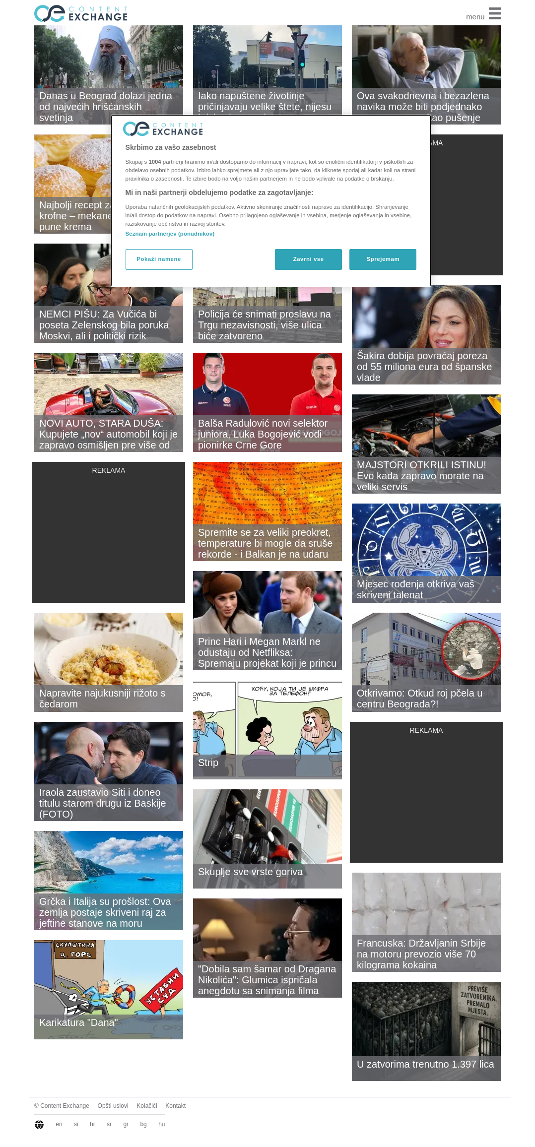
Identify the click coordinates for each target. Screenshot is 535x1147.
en (59, 1124)
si (76, 1124)
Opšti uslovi (113, 1105)
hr (92, 1124)
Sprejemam (383, 259)
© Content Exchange (61, 1105)
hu (161, 1124)
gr (126, 1124)
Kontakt (175, 1105)
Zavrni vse (308, 259)
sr (109, 1124)
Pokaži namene (158, 259)
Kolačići (146, 1105)
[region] (271, 200)
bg (143, 1124)
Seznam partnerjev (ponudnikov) (170, 234)
